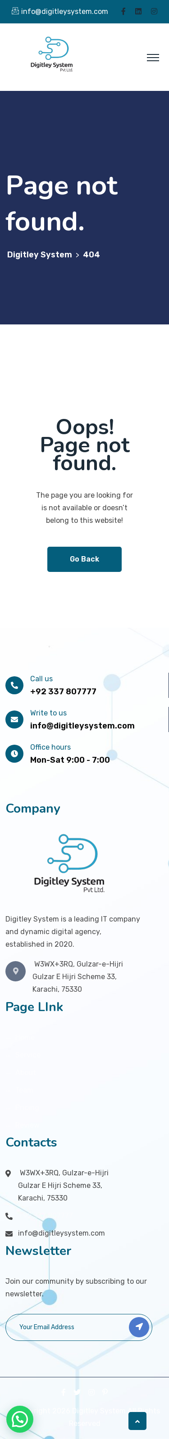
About (25, 1072)
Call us (41, 679)
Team (24, 1090)
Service (28, 1055)
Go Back (84, 559)
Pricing (27, 1107)
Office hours (50, 747)
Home (25, 1037)
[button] (19, 1419)
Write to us (48, 713)
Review (27, 1125)
